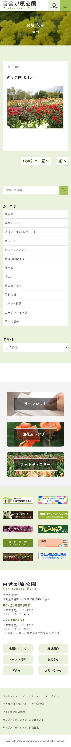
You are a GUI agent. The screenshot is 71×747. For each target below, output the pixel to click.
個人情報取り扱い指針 (15, 704)
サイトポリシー (51, 696)
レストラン (12, 223)
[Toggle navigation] (65, 5)
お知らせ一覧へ (35, 160)
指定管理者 (38, 704)
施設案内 (53, 648)
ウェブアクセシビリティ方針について (23, 719)
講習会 (9, 214)
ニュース (10, 241)
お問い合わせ (53, 670)
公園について (17, 648)
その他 (9, 276)
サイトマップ (10, 696)
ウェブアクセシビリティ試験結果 (21, 727)
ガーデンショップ (16, 312)
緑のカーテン (13, 286)
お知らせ (53, 659)
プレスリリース (30, 696)
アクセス (17, 670)
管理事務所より (15, 259)
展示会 (9, 268)
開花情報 (10, 294)
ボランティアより (16, 250)
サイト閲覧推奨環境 (14, 711)
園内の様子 (12, 321)
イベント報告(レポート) (20, 232)
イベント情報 (13, 303)
